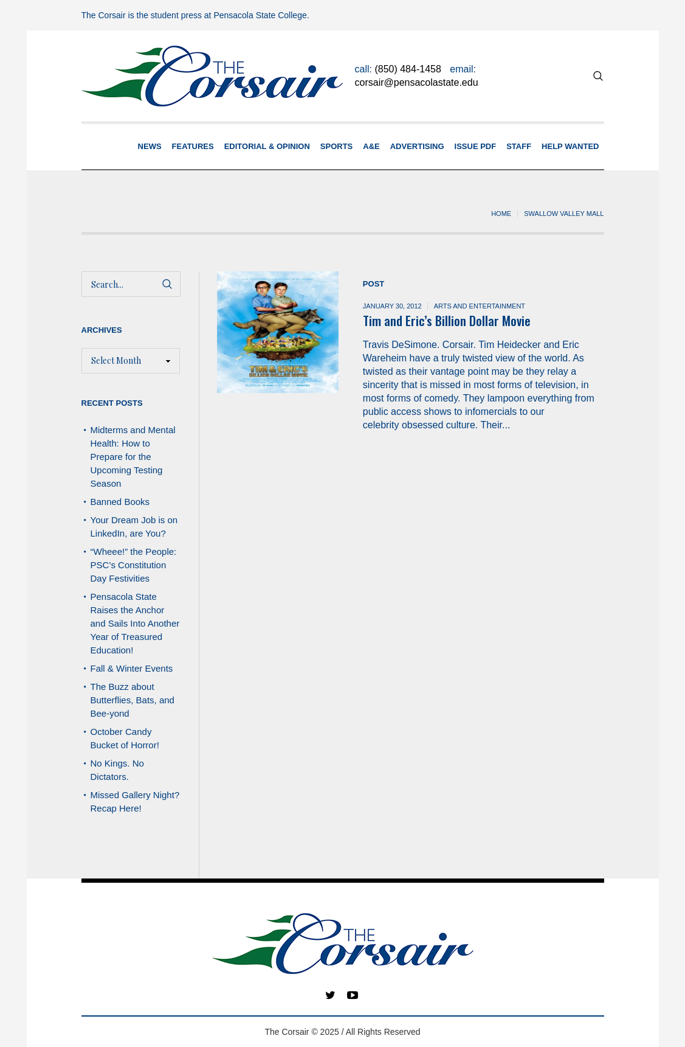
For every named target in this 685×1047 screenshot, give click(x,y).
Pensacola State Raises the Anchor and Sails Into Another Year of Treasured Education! (135, 623)
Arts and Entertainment (479, 306)
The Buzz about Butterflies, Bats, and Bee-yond (132, 699)
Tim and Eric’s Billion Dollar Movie (447, 320)
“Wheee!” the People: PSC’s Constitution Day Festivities (134, 564)
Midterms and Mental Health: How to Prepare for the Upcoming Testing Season (133, 457)
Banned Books (120, 501)
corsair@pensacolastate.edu (416, 82)
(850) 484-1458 (407, 69)
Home (501, 213)
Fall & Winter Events (132, 668)
